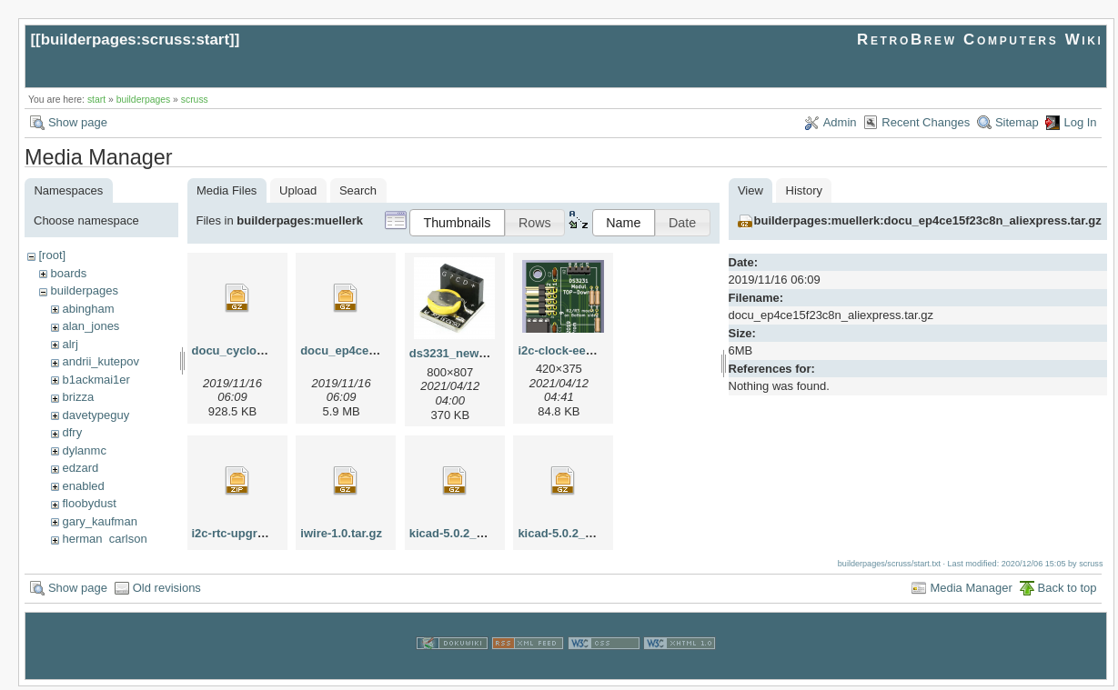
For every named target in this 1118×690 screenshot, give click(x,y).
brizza (78, 397)
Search (358, 190)
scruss (194, 100)
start (96, 100)
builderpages (143, 100)
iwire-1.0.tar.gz (341, 533)
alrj (69, 344)
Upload (298, 190)
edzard (80, 468)
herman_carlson (104, 538)
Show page (77, 122)
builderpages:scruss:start (135, 39)
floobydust (89, 503)
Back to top (1067, 591)
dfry (72, 432)
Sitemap (1017, 122)
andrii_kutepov (100, 361)
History (804, 190)
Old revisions (167, 591)
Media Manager (971, 591)
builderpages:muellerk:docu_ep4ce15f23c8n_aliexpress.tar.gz (928, 220)
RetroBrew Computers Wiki (980, 39)
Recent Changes (925, 122)
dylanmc (84, 450)
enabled (83, 486)
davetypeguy (95, 415)
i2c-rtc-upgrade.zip (244, 533)
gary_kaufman (99, 521)
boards (68, 273)
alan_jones (90, 326)
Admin (840, 122)
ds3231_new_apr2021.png (482, 353)
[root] (51, 255)
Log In (1079, 122)
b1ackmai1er (95, 379)
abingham (88, 308)
